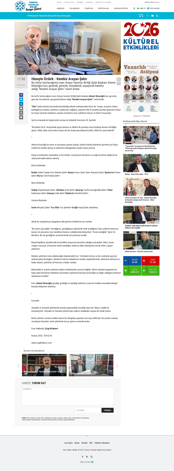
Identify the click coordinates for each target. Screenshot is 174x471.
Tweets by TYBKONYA (141, 116)
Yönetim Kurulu (69, 2)
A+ (118, 79)
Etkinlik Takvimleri (102, 443)
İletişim (84, 443)
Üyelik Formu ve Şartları (103, 2)
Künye (77, 443)
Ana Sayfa (68, 443)
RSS (91, 443)
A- (119, 83)
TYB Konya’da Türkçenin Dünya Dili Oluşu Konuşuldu (49, 15)
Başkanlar (89, 2)
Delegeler (80, 2)
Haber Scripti (85, 462)
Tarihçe (59, 2)
